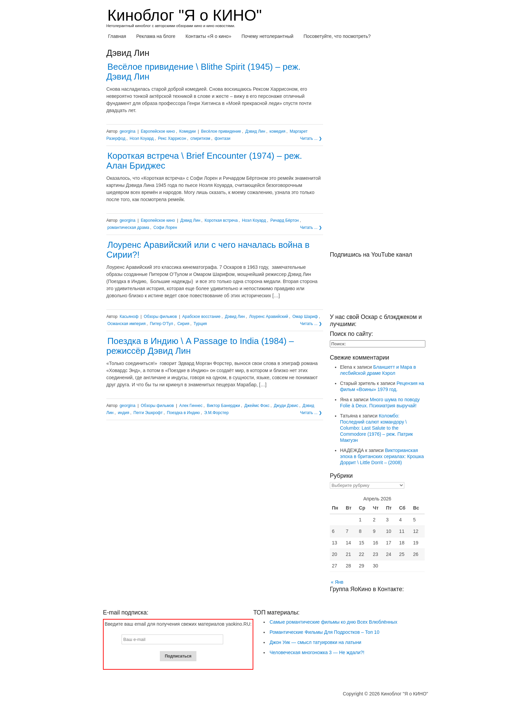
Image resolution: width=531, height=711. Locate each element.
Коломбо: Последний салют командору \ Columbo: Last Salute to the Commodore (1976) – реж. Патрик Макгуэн (376, 428)
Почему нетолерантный (267, 36)
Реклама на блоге (155, 36)
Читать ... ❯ (311, 138)
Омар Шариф (305, 316)
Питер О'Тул (161, 323)
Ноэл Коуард (142, 138)
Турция (200, 323)
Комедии (187, 131)
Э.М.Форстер (216, 412)
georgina (127, 131)
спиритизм (200, 138)
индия (123, 412)
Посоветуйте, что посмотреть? (336, 36)
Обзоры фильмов (160, 316)
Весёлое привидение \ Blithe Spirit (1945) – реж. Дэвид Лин (203, 71)
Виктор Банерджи (223, 405)
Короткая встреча (221, 220)
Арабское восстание (201, 316)
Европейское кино (158, 131)
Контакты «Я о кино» (208, 36)
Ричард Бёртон (284, 220)
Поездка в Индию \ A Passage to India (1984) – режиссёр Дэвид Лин (200, 346)
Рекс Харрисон (172, 138)
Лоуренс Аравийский (268, 316)
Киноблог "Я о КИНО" (184, 15)
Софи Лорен (165, 227)
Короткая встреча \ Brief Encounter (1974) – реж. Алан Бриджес (204, 160)
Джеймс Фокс (256, 405)
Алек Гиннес (191, 405)
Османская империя (126, 323)
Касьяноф (129, 316)
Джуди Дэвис (286, 405)
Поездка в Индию (183, 412)
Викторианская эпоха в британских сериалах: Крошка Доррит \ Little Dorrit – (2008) (382, 456)
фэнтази (222, 138)
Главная (117, 36)
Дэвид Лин (255, 131)
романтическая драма (128, 227)
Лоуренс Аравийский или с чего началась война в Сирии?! (208, 249)
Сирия (183, 323)
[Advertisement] (377, 149)
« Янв (337, 582)
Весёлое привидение (221, 131)
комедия (277, 131)
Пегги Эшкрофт (148, 412)
